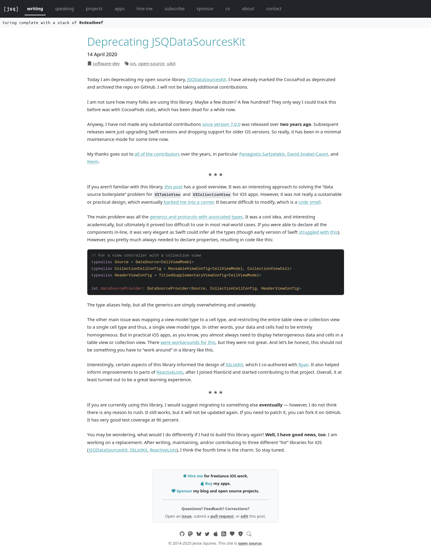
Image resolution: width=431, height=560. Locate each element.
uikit (171, 63)
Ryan (303, 364)
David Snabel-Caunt (307, 154)
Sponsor (182, 491)
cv (228, 8)
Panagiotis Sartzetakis (262, 154)
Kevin (93, 161)
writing (35, 8)
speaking (64, 8)
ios (133, 63)
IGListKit (234, 364)
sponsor (205, 8)
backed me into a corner (189, 202)
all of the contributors (157, 154)
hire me (145, 8)
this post (174, 187)
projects (94, 8)
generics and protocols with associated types (196, 217)
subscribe (175, 8)
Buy (207, 483)
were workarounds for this (187, 342)
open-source (151, 63)
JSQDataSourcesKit (206, 79)
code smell (309, 202)
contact (273, 8)
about (248, 8)
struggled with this (318, 232)
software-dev (106, 63)
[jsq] (11, 8)
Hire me (193, 476)
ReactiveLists (170, 372)
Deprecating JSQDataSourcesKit (166, 41)
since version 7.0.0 (221, 124)
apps (120, 8)
